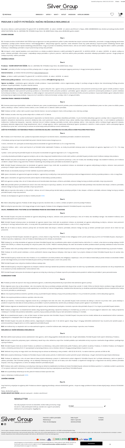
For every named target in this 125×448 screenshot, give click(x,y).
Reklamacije (47, 420)
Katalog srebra (83, 14)
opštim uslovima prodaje (48, 444)
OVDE (43, 196)
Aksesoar (71, 14)
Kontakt (123, 1)
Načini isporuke (76, 420)
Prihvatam (91, 443)
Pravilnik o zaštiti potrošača (52, 417)
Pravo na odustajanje (49, 422)
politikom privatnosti (61, 444)
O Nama (117, 1)
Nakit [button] (56, 14)
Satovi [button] (49, 14)
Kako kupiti (74, 417)
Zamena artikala (76, 422)
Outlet (63, 14)
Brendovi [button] (40, 14)
